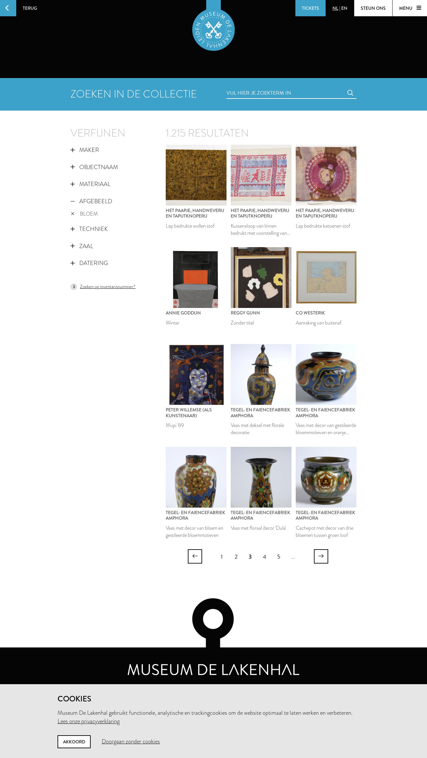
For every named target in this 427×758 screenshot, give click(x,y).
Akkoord (74, 741)
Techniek (89, 229)
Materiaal (90, 184)
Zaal (82, 246)
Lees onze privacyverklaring (89, 721)
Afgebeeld (91, 201)
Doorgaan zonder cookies (131, 741)
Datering (89, 263)
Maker (85, 150)
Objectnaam (94, 167)
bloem (84, 214)
